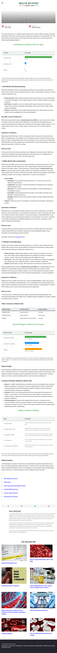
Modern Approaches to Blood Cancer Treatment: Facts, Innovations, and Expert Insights (13, 612)
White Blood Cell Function (11, 478)
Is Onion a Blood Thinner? (11, 493)
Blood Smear (7, 482)
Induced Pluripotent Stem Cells (39, 610)
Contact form (4, 645)
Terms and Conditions (29, 645)
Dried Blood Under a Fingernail (10, 585)
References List (47, 645)
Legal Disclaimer (39, 645)
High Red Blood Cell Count (11, 489)
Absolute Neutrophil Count (9, 563)
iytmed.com (19, 237)
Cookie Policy (19, 645)
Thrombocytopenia (6, 633)
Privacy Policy (12, 645)
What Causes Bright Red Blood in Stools (14, 485)
